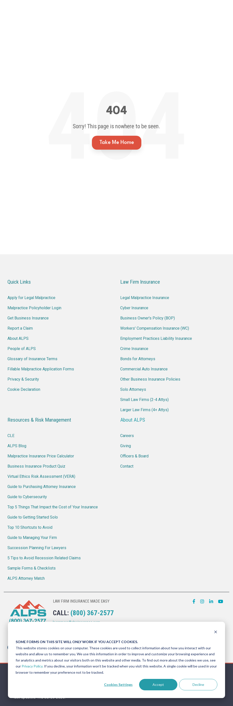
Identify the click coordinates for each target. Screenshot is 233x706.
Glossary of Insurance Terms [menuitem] (32, 358)
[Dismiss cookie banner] (215, 632)
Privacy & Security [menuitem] (23, 379)
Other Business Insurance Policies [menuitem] (150, 379)
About (127, 26)
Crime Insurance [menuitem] (134, 348)
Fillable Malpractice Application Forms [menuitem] (40, 369)
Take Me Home (116, 142)
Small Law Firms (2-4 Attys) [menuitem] (144, 399)
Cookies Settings (118, 684)
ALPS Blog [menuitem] (16, 445)
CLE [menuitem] (10, 435)
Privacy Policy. (32, 666)
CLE (126, 10)
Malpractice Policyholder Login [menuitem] (34, 308)
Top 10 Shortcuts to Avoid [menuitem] (29, 527)
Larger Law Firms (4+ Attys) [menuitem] (144, 409)
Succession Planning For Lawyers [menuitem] (36, 547)
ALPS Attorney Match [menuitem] (26, 578)
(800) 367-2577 (92, 613)
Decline (198, 684)
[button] (225, 16)
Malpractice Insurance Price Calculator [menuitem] (40, 456)
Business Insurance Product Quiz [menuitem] (36, 466)
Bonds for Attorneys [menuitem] (137, 358)
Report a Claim (95, 10)
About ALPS (132, 420)
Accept (158, 684)
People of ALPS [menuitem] (21, 348)
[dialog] (116, 660)
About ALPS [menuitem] (18, 338)
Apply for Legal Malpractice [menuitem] (31, 297)
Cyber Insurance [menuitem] (134, 308)
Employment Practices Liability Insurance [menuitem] (156, 338)
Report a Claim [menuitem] (20, 328)
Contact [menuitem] (126, 466)
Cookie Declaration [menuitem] (23, 389)
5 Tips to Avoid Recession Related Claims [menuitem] (44, 558)
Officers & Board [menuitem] (134, 456)
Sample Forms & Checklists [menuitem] (31, 568)
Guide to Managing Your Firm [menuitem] (32, 537)
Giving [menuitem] (125, 445)
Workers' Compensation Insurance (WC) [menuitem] (154, 328)
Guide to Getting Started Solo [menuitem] (32, 517)
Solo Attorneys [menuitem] (133, 389)
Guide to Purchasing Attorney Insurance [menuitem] (41, 486)
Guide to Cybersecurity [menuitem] (27, 496)
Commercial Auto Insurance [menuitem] (144, 369)
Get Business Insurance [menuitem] (28, 318)
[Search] (211, 18)
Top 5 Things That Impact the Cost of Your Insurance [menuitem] (52, 507)
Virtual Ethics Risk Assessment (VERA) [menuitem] (41, 476)
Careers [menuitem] (127, 435)
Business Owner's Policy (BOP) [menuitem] (147, 318)
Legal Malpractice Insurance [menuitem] (144, 297)
